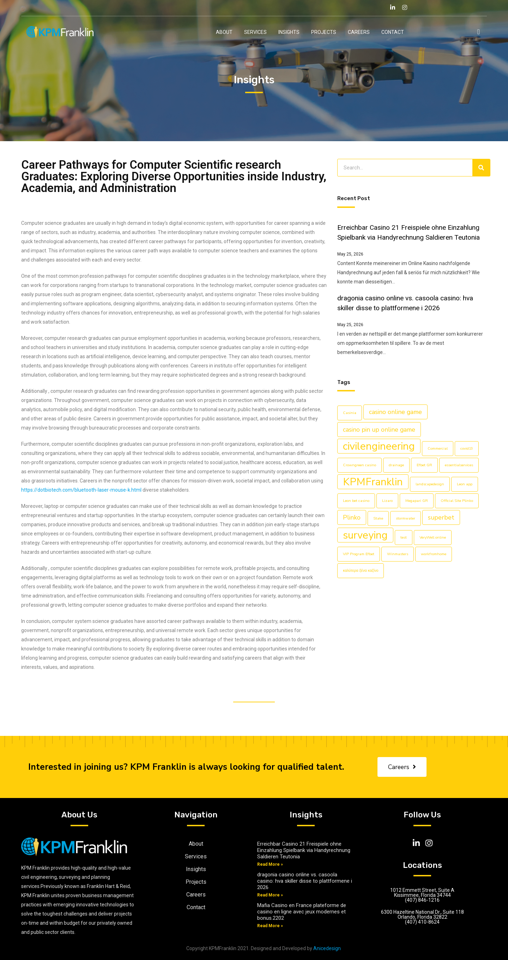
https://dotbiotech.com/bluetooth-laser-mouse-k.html (81, 490)
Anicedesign (327, 948)
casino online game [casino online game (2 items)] (395, 412)
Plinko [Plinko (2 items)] (352, 517)
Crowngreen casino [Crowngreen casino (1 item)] (359, 465)
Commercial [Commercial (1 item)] (438, 448)
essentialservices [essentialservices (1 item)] (459, 465)
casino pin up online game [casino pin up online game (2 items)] (379, 429)
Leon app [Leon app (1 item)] (464, 484)
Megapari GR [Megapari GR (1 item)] (416, 500)
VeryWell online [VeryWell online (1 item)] (432, 537)
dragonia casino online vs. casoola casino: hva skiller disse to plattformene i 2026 (304, 880)
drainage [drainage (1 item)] (396, 465)
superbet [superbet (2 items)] (441, 517)
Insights (289, 32)
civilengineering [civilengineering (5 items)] (379, 446)
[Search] (481, 167)
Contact (392, 32)
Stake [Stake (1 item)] (378, 518)
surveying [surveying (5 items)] (365, 535)
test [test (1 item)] (403, 537)
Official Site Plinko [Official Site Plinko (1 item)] (457, 500)
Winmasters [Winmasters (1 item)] (397, 554)
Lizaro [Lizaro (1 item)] (387, 500)
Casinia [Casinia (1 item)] (349, 412)
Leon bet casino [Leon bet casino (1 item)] (356, 500)
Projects (323, 32)
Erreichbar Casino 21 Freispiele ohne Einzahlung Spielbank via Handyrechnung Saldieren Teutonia (303, 850)
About (224, 32)
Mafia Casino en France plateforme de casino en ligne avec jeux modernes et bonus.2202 (301, 911)
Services (255, 32)
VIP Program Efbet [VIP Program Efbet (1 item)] (358, 554)
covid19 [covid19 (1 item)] (466, 448)
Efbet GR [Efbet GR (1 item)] (424, 465)
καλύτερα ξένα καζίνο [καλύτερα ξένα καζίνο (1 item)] (360, 570)
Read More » (270, 864)
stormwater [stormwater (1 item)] (405, 518)
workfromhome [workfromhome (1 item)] (433, 554)
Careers (359, 32)
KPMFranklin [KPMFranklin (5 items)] (373, 482)
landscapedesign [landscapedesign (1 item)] (430, 484)
